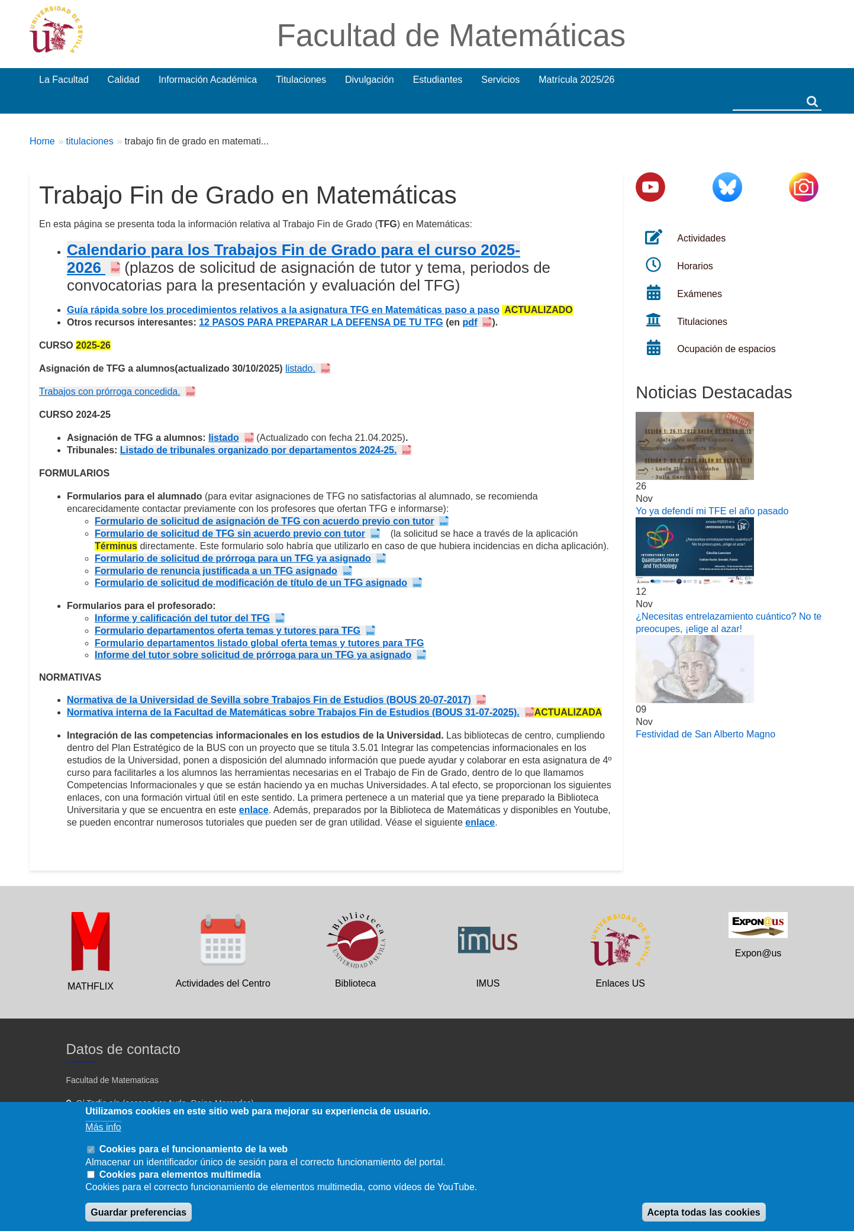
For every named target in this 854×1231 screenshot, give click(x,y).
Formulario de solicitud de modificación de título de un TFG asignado (251, 583)
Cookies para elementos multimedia (180, 1174)
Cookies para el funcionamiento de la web (193, 1149)
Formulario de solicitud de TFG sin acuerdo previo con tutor (230, 534)
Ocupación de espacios (726, 349)
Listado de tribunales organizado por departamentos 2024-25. (258, 450)
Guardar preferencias (138, 1212)
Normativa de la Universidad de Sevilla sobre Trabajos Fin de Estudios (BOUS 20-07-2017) (269, 700)
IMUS (487, 983)
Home (42, 141)
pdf (470, 322)
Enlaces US (620, 983)
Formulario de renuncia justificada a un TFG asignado (216, 571)
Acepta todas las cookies (703, 1212)
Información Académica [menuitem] (208, 80)
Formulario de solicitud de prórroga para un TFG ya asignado (233, 558)
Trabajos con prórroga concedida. (110, 391)
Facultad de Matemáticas (451, 35)
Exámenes (699, 294)
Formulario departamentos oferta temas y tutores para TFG (227, 631)
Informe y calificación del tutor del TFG (182, 618)
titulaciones (90, 141)
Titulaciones (702, 322)
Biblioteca (355, 983)
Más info (103, 1127)
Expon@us (758, 953)
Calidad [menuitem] (124, 80)
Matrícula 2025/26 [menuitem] (576, 80)
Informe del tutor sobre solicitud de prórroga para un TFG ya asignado (253, 655)
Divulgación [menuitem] (369, 80)
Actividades (701, 238)
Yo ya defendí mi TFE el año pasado (712, 511)
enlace (254, 810)
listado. (300, 368)
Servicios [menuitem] (500, 80)
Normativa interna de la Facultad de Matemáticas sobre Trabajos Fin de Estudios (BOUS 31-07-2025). (293, 712)
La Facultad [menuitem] (64, 80)
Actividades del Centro (223, 983)
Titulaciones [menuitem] (301, 80)
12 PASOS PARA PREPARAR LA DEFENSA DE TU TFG (321, 322)
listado (223, 438)
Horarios (695, 266)
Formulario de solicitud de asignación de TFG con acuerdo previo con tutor (264, 521)
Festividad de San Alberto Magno (705, 734)
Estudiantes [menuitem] (438, 80)
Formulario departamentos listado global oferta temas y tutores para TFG (259, 643)
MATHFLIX (90, 986)
